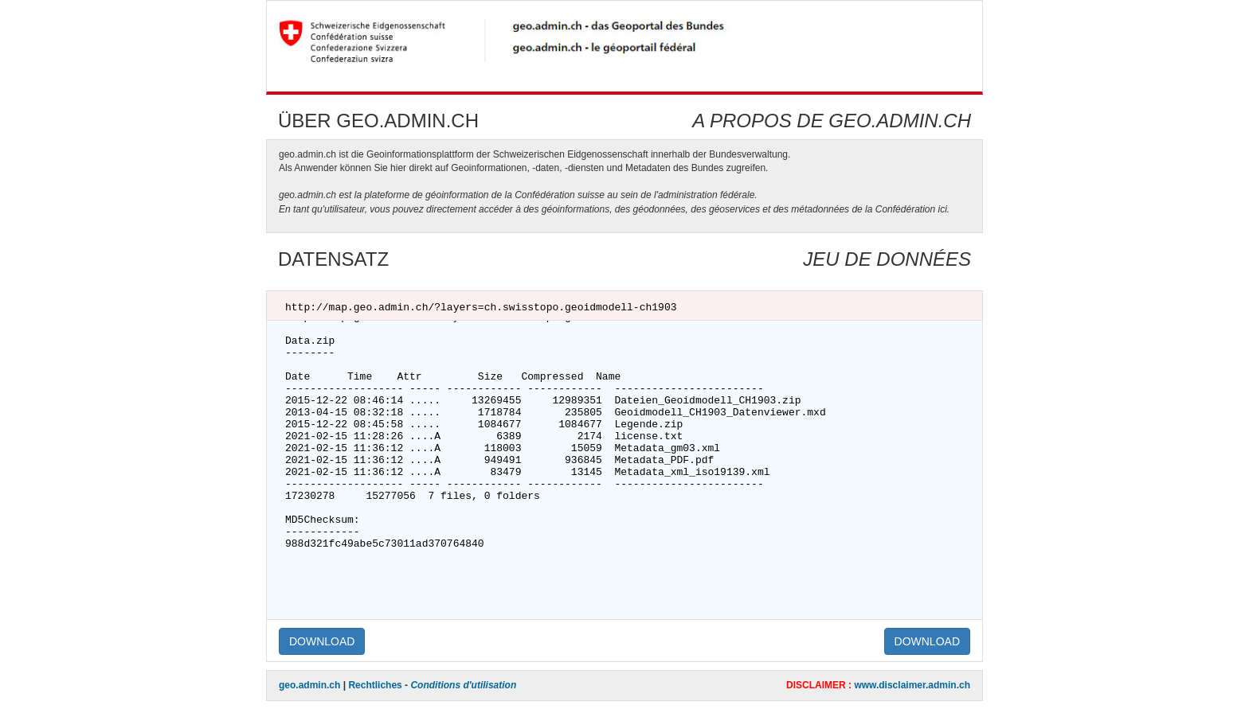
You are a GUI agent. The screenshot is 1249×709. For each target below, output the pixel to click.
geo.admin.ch (309, 685)
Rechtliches (374, 685)
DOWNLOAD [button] (321, 641)
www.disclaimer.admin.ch (912, 685)
